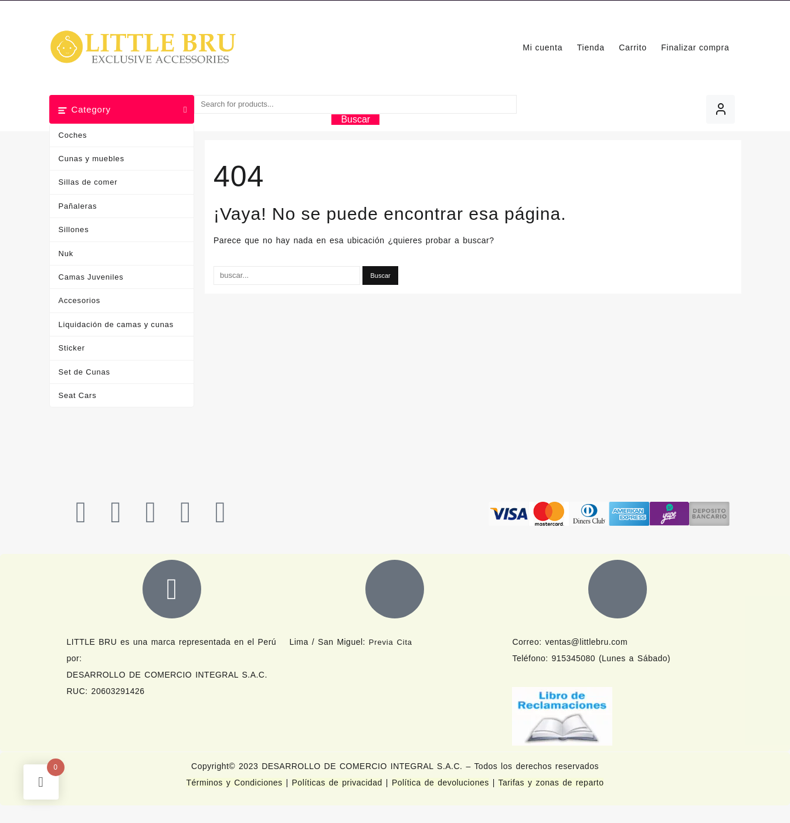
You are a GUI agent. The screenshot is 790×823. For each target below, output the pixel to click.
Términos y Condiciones (236, 782)
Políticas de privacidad (337, 782)
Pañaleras (78, 206)
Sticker (72, 348)
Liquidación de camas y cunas (116, 324)
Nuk (66, 253)
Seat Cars (78, 395)
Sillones (74, 229)
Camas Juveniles (91, 277)
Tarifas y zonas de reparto (550, 782)
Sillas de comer (88, 182)
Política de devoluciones (440, 782)
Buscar (355, 119)
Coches (73, 135)
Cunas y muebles (91, 158)
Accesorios (80, 300)
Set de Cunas (84, 372)
